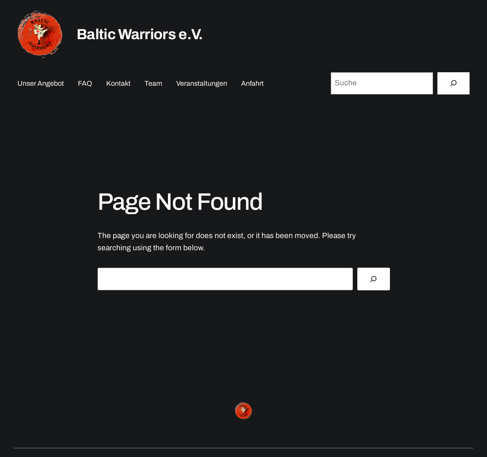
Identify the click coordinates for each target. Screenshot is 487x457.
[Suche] (453, 83)
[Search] (373, 279)
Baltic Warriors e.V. (140, 34)
